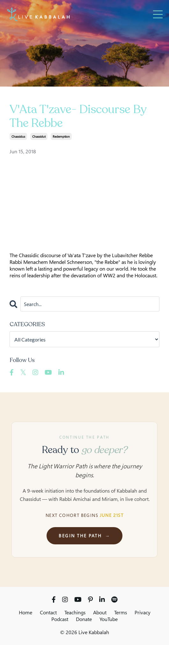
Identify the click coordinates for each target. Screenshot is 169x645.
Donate (84, 619)
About (100, 612)
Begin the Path (84, 536)
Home (25, 612)
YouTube (108, 619)
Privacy (143, 612)
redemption (61, 136)
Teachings (74, 612)
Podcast (59, 619)
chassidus (18, 136)
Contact (48, 612)
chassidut (39, 136)
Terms (120, 612)
